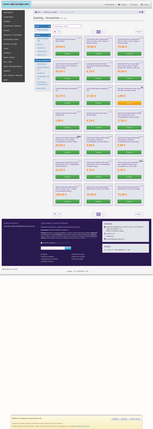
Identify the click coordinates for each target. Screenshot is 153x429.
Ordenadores (8, 12)
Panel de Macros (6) (42, 68)
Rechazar (124, 419)
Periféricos (7, 53)
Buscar (133, 5)
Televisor (6, 30)
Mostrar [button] (140, 32)
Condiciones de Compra (49, 414)
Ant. (94, 32)
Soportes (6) (40, 64)
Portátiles (6, 21)
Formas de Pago (77, 414)
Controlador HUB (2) (42, 78)
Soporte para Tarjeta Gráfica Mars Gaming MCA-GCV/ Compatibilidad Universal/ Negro (98, 297)
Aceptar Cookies (135, 419)
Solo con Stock (41, 30)
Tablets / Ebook (8, 57)
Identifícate (109, 5)
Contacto (122, 5)
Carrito (145, 5)
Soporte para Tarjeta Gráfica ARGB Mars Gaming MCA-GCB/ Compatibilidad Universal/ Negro (129, 203)
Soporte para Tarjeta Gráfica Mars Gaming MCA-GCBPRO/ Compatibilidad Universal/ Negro (129, 250)
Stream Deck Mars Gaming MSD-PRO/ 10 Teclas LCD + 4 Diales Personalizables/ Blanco (67, 344)
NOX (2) (39, 44)
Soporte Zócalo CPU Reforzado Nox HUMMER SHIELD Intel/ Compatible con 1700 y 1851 (128, 297)
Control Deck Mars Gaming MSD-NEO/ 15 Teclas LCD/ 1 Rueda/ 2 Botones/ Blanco (98, 63)
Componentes (8, 17)
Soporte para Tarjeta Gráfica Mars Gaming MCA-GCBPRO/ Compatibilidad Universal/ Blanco (98, 250)
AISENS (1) (40, 48)
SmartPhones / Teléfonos (12, 26)
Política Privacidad (47, 411)
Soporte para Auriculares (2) (41, 83)
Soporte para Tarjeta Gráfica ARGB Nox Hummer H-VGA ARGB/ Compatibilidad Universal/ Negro (67, 250)
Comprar (67, 76)
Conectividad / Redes (10, 39)
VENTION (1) (41, 51)
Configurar (115, 419)
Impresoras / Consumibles (12, 35)
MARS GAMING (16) (42, 40)
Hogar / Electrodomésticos (12, 66)
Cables (5, 48)
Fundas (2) (40, 73)
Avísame (129, 169)
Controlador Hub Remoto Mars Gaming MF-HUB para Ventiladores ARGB (98, 110)
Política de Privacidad (90, 392)
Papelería (6, 71)
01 (98, 32)
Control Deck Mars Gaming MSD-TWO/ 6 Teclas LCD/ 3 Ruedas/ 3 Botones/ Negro (67, 110)
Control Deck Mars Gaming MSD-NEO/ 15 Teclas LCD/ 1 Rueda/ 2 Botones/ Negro (129, 63)
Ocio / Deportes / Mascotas (13, 75)
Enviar (68, 403)
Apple (5, 80)
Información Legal (77, 409)
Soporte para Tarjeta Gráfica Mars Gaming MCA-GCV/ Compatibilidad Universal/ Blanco (67, 297)
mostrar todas (41, 88)
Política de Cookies (83, 426)
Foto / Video (7, 62)
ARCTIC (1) (40, 55)
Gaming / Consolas (10, 44)
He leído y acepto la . (56, 397)
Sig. (103, 32)
